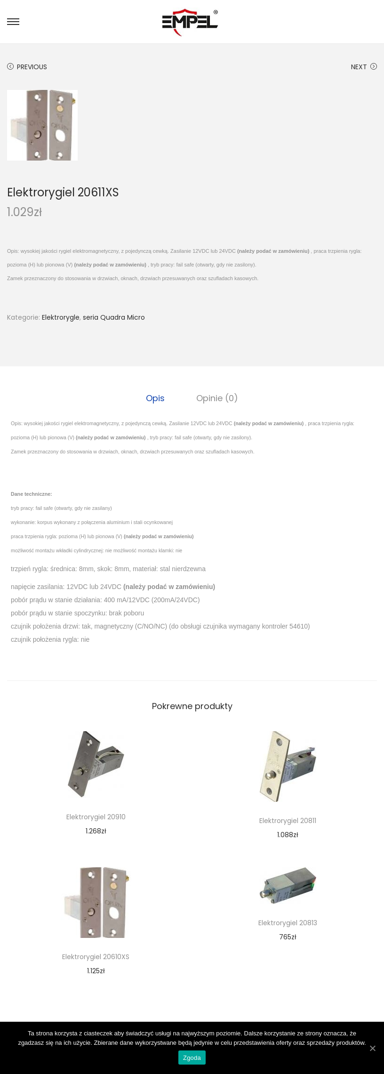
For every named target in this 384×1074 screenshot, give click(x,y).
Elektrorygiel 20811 (287, 820)
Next (364, 67)
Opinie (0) (217, 398)
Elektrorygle (61, 317)
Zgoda (192, 1057)
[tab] (156, 398)
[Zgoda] (372, 1048)
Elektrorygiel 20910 (96, 817)
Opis (156, 398)
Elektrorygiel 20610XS (95, 956)
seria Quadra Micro (114, 317)
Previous (27, 67)
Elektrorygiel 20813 (287, 923)
